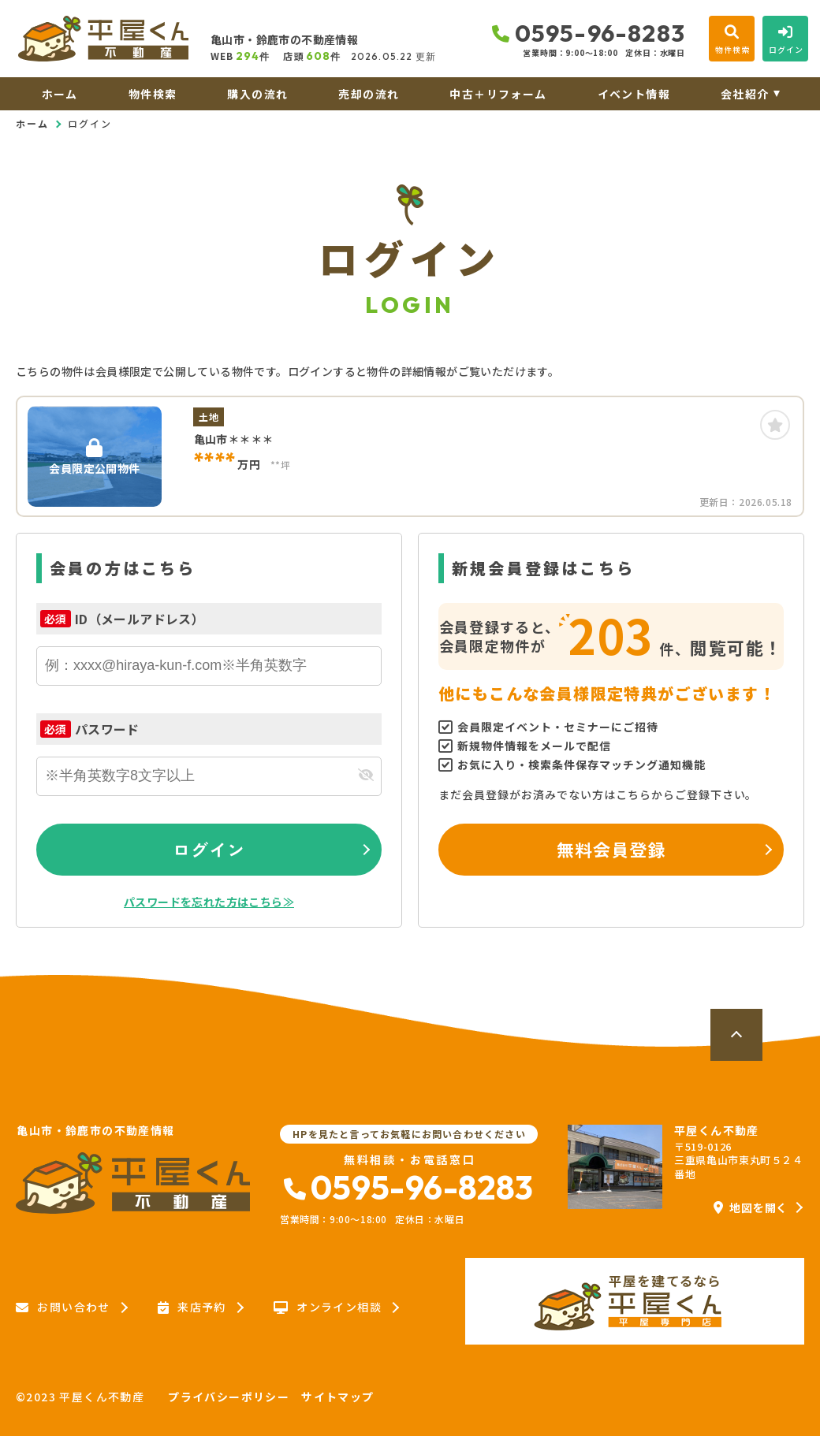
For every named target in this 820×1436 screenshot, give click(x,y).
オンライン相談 (328, 1307)
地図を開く (751, 1207)
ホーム (60, 94)
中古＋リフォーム (497, 94)
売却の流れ (368, 94)
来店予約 (192, 1307)
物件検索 (153, 94)
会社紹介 (745, 94)
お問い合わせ (63, 1307)
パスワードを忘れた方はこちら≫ (209, 902)
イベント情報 (634, 94)
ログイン (209, 848)
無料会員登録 (611, 848)
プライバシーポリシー (228, 1396)
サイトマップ (337, 1396)
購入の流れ (257, 94)
